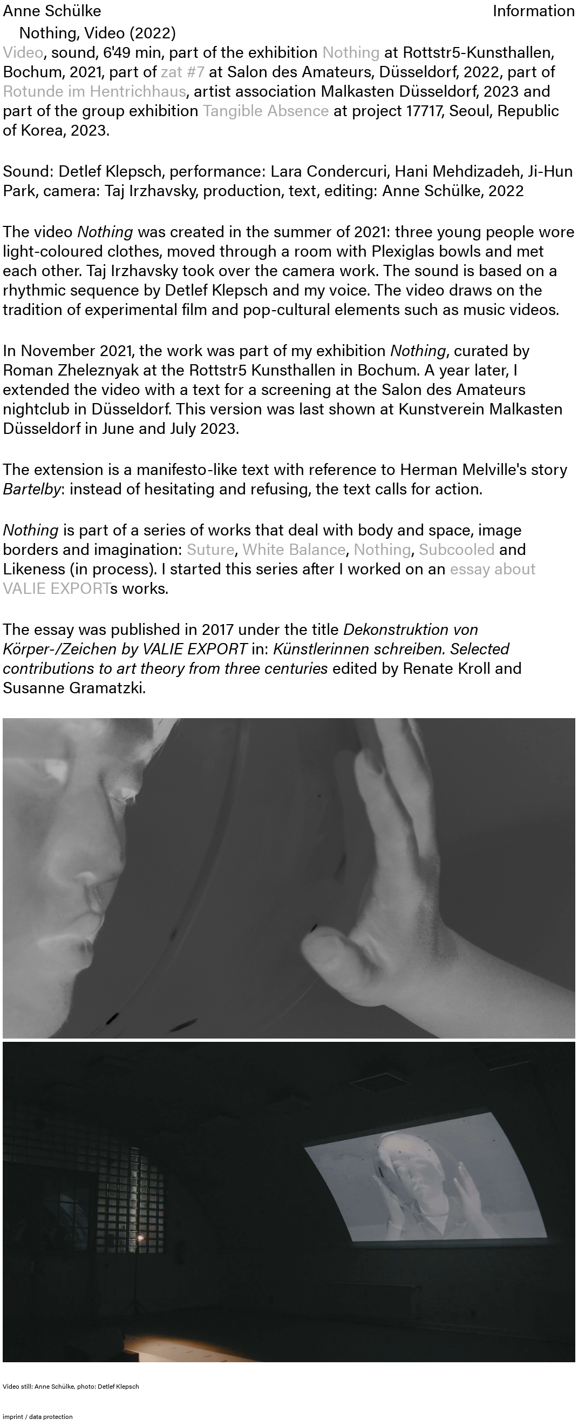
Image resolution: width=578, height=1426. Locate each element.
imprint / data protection (38, 1416)
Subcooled (457, 548)
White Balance (294, 548)
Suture (211, 548)
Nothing (351, 51)
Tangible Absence (266, 109)
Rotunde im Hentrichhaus (94, 90)
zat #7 (183, 70)
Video (23, 51)
